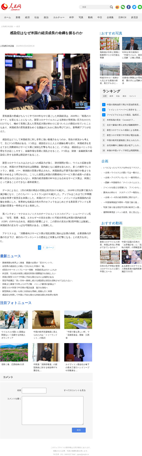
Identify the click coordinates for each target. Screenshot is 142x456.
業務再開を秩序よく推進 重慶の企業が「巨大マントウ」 (28, 263)
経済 (27, 17)
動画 (90, 17)
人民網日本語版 (7, 26)
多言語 (134, 17)
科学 (71, 17)
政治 (46, 17)
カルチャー (59, 17)
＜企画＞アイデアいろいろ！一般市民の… (122, 178)
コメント (132, 96)
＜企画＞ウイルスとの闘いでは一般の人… (122, 173)
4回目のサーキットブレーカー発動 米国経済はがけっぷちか (29, 270)
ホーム (7, 17)
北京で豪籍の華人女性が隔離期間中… (124, 125)
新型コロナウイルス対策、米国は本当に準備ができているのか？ (110, 244)
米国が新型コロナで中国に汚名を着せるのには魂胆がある (28, 277)
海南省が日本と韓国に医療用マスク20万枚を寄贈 (110, 55)
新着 (18, 17)
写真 (81, 17)
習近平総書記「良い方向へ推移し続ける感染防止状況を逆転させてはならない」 (38, 280)
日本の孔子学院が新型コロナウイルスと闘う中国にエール (110, 269)
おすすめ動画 (111, 223)
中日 (99, 17)
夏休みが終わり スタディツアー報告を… (122, 192)
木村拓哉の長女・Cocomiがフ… (121, 120)
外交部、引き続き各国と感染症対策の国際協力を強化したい (29, 273)
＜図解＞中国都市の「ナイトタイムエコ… (122, 182)
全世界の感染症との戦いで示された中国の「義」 (24, 266)
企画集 (110, 17)
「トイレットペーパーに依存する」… (124, 110)
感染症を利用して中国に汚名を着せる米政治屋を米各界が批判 (30, 295)
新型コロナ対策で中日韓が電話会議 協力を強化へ (25, 288)
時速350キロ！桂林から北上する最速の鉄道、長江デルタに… (109, 80)
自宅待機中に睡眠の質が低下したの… (124, 145)
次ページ (50, 247)
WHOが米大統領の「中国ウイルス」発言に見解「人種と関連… (132, 55)
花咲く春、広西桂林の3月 (12, 364)
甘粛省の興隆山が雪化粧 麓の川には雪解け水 (132, 80)
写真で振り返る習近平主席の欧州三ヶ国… (122, 207)
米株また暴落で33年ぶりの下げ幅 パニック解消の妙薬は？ (29, 284)
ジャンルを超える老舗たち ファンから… (122, 187)
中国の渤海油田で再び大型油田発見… (124, 105)
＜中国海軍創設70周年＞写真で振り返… (121, 202)
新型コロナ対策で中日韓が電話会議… (124, 135)
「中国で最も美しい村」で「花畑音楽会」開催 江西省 (77, 335)
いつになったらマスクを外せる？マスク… (122, 168)
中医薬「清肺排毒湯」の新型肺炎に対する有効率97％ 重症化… (46, 367)
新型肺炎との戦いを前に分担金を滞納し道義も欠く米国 (27, 291)
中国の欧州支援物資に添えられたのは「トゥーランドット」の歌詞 (45, 335)
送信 (79, 430)
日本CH (122, 17)
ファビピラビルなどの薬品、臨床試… (124, 115)
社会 (36, 17)
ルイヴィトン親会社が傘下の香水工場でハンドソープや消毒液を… (77, 367)
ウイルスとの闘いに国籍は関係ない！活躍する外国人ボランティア (13, 335)
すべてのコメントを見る (75, 390)
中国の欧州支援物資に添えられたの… (124, 140)
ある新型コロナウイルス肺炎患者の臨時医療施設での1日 (132, 269)
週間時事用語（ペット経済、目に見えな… (122, 212)
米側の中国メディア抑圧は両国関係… (124, 150)
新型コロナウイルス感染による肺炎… (124, 130)
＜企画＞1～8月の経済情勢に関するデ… (121, 197)
